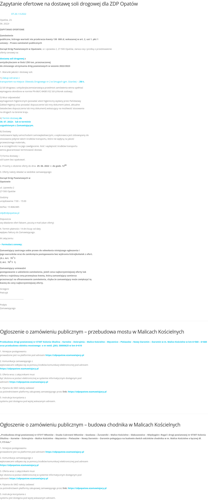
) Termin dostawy (17, 122)
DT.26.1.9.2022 (18, 13)
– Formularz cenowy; (11, 244)
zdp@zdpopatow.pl (9, 212)
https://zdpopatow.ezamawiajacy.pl (65, 355)
